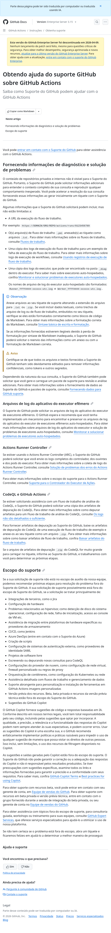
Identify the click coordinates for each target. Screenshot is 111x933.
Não (25, 866)
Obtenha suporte (55, 30)
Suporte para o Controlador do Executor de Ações (62, 483)
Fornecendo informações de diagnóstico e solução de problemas (54, 167)
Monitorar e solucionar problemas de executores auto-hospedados (62, 277)
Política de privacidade (14, 872)
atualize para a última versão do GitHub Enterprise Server (54, 53)
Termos (32, 916)
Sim (10, 866)
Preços (70, 916)
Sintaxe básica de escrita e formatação (63, 324)
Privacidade (46, 916)
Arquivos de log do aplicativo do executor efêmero (48, 403)
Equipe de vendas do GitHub (51, 792)
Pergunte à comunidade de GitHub (25, 889)
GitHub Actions (17, 30)
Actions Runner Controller (27, 447)
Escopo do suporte (24, 570)
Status (59, 916)
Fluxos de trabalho (32, 242)
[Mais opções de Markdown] (39, 111)
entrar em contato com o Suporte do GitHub (46, 150)
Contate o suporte (15, 894)
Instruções (36, 30)
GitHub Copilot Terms (64, 776)
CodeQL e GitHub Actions (26, 494)
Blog (5, 920)
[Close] (101, 6)
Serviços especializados (90, 916)
